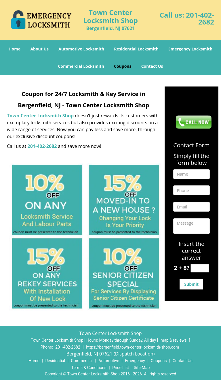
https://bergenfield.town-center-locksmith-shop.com (132, 347)
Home (14, 49)
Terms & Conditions (88, 367)
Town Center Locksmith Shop (40, 115)
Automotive (108, 360)
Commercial (82, 360)
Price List (120, 367)
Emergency (135, 360)
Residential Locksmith (136, 49)
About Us (39, 49)
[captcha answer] (199, 268)
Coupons (122, 66)
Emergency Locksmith (190, 49)
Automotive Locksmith (81, 49)
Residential (55, 360)
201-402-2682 (200, 18)
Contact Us (152, 66)
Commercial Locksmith (81, 66)
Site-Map (142, 367)
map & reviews (174, 340)
